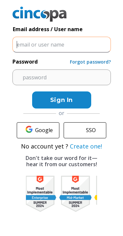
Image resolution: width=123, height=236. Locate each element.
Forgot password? (90, 62)
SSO (85, 130)
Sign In (61, 100)
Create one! (86, 146)
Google (38, 130)
